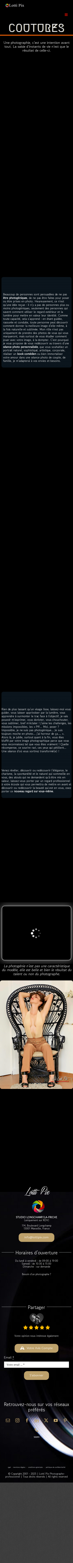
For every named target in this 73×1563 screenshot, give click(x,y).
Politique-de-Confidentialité (55, 1467)
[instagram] (17, 1420)
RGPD (9, 1467)
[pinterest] (65, 1420)
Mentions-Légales (19, 1467)
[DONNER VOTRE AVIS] (36, 1348)
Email (9, 1357)
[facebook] (27, 1420)
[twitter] (46, 1420)
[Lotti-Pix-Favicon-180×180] (38, 1201)
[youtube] (56, 1420)
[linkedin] (37, 1420)
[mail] (8, 1420)
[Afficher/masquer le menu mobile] (66, 14)
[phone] (37, 1430)
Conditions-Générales (35, 1467)
